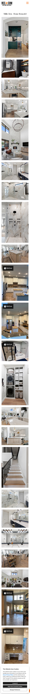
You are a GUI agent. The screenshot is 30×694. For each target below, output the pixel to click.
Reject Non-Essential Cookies (15, 686)
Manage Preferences (15, 689)
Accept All (15, 683)
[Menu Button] (27, 3)
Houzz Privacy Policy (8, 674)
